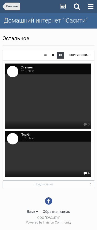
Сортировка (79, 55)
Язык (32, 212)
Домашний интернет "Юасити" (45, 20)
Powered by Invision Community (48, 222)
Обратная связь (56, 212)
